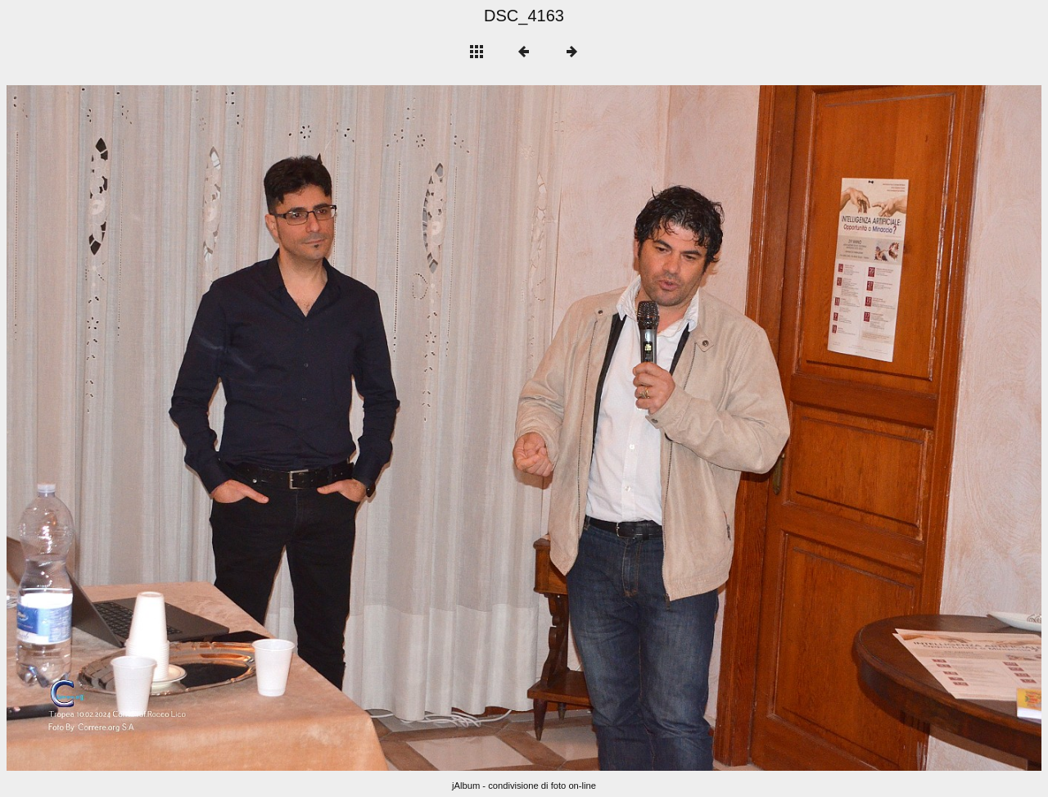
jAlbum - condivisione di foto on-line (524, 785)
